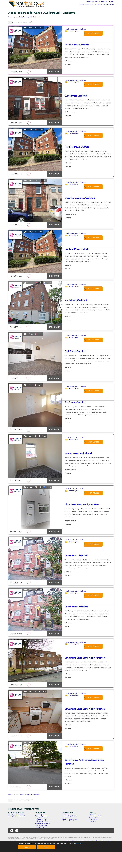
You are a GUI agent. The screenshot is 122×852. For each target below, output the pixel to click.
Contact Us (92, 826)
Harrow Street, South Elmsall (77, 458)
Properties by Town (41, 826)
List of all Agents (40, 832)
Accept (27, 847)
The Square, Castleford (74, 407)
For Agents (83, 9)
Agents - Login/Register (69, 824)
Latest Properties (40, 819)
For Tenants (75, 9)
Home (10, 21)
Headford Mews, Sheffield (75, 49)
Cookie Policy (93, 824)
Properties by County (41, 822)
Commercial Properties (106, 9)
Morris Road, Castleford (74, 305)
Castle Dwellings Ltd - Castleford (29, 21)
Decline (46, 847)
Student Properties (93, 9)
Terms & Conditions (95, 820)
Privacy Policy (93, 822)
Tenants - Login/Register (70, 820)
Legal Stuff (92, 819)
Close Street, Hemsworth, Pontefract (80, 509)
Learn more (78, 843)
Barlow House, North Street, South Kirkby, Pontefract (86, 765)
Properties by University (42, 828)
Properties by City (40, 824)
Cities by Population (41, 820)
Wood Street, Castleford (75, 101)
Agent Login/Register (104, 3)
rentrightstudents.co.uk (15, 819)
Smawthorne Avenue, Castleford (78, 203)
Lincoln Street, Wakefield (75, 560)
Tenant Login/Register (85, 3)
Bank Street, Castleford (74, 356)
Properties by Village (41, 830)
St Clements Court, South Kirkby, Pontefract (83, 663)
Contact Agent (75, 38)
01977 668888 (95, 38)
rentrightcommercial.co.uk (16, 820)
